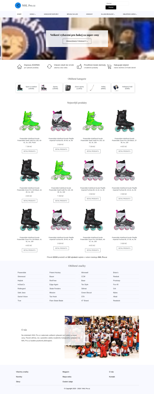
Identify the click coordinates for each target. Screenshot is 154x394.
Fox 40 (115, 284)
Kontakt (112, 377)
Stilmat (84, 288)
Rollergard (22, 288)
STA (82, 297)
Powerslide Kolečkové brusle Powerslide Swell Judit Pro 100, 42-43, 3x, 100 (93, 140)
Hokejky (89, 14)
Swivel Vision (23, 297)
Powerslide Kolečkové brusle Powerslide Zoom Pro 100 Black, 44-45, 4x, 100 (29, 190)
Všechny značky (22, 372)
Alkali (115, 297)
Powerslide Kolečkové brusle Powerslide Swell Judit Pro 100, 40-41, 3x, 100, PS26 (29, 140)
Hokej (32, 14)
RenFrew (53, 280)
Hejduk (20, 280)
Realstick (116, 301)
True (19, 301)
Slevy (18, 382)
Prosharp (116, 280)
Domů (19, 14)
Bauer (52, 276)
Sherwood (21, 276)
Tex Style (84, 284)
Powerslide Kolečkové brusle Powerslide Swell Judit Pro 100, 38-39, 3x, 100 (61, 190)
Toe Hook (53, 297)
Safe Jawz (22, 293)
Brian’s (115, 272)
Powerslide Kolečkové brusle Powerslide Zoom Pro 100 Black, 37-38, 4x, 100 (124, 140)
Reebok (116, 276)
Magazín (66, 372)
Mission (52, 293)
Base (83, 280)
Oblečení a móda (129, 14)
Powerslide (22, 272)
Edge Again (54, 284)
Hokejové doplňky (51, 14)
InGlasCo (21, 284)
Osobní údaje (68, 382)
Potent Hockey (55, 272)
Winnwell (84, 272)
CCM (83, 276)
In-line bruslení (107, 14)
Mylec (115, 293)
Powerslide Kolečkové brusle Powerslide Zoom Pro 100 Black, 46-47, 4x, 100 (92, 239)
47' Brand (85, 301)
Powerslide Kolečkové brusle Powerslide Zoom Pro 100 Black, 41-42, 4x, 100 (29, 239)
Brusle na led (72, 14)
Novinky (19, 377)
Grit (114, 288)
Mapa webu (67, 377)
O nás (111, 372)
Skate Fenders (55, 288)
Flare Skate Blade (56, 301)
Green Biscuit (86, 293)
